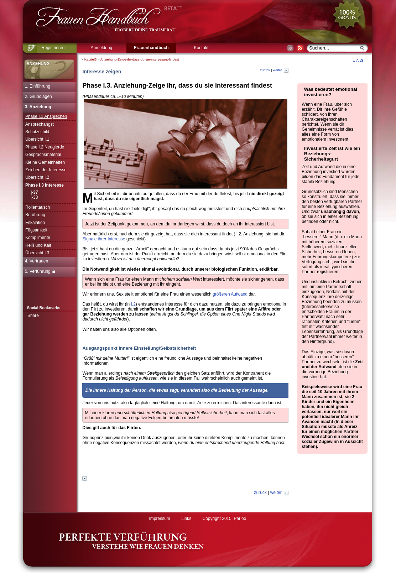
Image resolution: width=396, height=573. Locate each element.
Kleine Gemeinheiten (45, 162)
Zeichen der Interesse (46, 169)
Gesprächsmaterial (43, 154)
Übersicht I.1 (37, 139)
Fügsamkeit (36, 230)
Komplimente (37, 237)
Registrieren (53, 47)
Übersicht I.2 (37, 177)
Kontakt (201, 47)
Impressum (159, 518)
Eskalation (35, 222)
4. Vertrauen (36, 261)
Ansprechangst (39, 124)
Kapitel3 (90, 59)
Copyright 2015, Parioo (224, 518)
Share (33, 315)
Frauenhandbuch (151, 47)
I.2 (133, 304)
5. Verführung (40, 271)
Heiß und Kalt (38, 245)
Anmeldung (102, 47)
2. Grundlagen (38, 96)
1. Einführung (37, 86)
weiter (280, 70)
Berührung (35, 214)
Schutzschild (37, 131)
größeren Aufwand (230, 294)
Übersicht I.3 (37, 252)
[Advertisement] (185, 463)
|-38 (34, 197)
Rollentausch (37, 207)
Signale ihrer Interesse (103, 238)
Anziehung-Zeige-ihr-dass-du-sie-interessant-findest (139, 59)
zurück (265, 70)
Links (186, 518)
